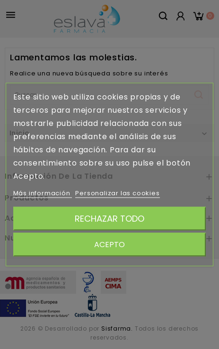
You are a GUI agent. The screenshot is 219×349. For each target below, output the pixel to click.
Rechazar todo (109, 218)
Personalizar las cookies (117, 193)
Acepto (109, 244)
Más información (42, 193)
